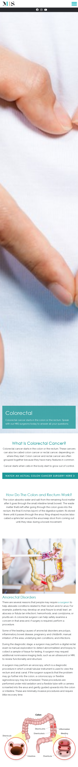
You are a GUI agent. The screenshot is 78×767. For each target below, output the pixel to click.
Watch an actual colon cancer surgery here (40, 475)
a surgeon (63, 602)
